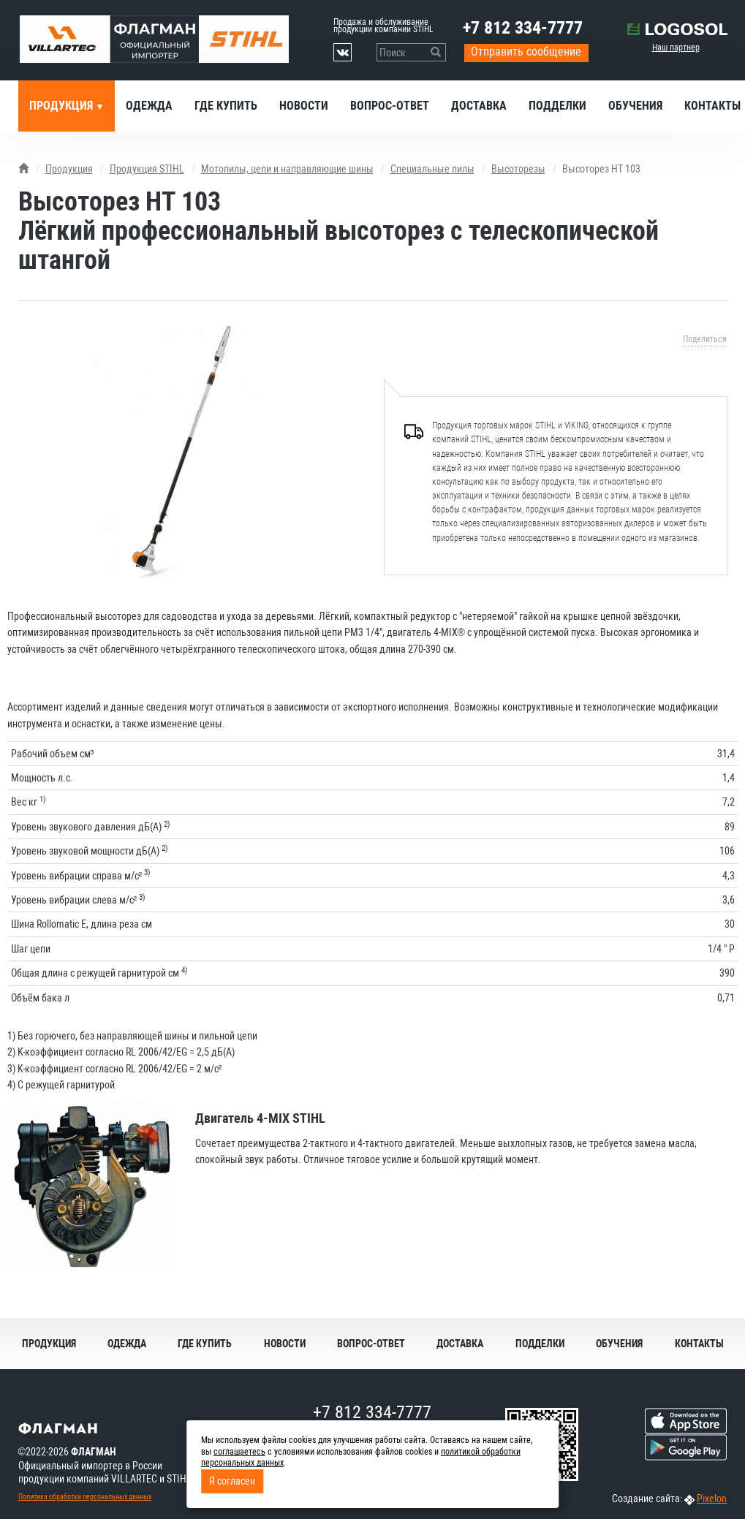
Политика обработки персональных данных (84, 1497)
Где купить (225, 106)
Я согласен (232, 1481)
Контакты (699, 1343)
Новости (303, 106)
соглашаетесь (239, 1452)
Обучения (635, 106)
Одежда (149, 106)
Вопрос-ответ (389, 106)
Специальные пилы (432, 169)
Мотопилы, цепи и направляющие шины (287, 169)
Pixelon (712, 1498)
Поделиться (705, 339)
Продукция (62, 106)
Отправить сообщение (526, 51)
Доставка (479, 106)
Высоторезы (518, 169)
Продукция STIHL (147, 169)
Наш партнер (676, 47)
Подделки (557, 106)
